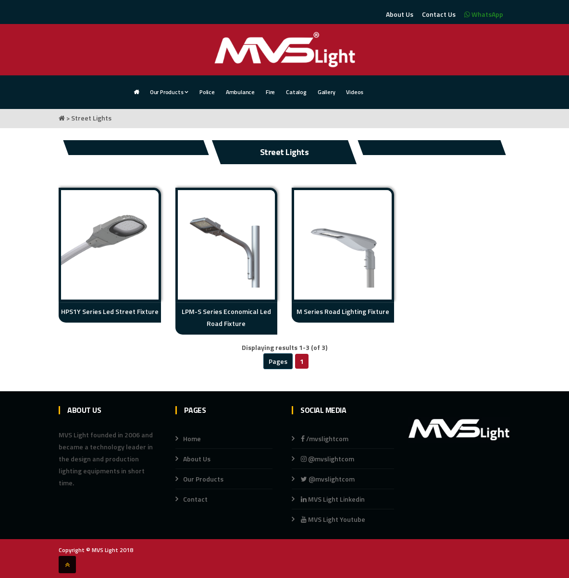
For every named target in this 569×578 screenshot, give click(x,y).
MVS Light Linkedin (332, 499)
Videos (354, 91)
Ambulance (240, 91)
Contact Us (439, 14)
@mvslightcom (327, 459)
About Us (399, 14)
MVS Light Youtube (333, 519)
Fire (270, 91)
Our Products (169, 91)
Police (207, 91)
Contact (195, 499)
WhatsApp (483, 14)
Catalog (296, 91)
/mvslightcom (324, 439)
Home (192, 439)
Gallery (326, 91)
